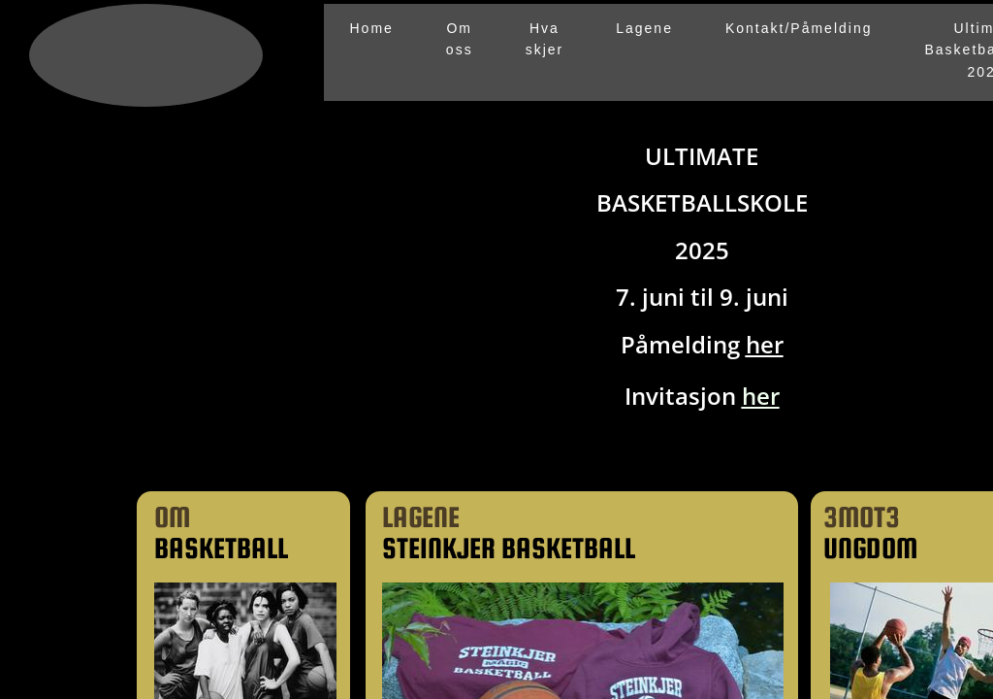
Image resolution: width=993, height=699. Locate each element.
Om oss (459, 38)
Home (372, 28)
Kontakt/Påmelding (799, 28)
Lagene (644, 28)
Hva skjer (545, 38)
